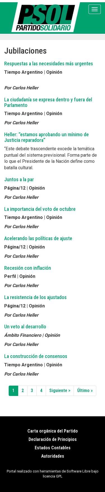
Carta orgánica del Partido (52, 431)
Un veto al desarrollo (25, 326)
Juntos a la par (19, 179)
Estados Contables (53, 447)
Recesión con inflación (27, 268)
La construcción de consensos (35, 356)
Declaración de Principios (53, 439)
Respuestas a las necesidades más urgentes (48, 63)
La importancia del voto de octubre (40, 209)
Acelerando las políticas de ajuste (38, 238)
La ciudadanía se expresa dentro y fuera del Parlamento (48, 102)
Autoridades (52, 456)
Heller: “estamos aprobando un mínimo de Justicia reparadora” (46, 137)
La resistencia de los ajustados (35, 297)
